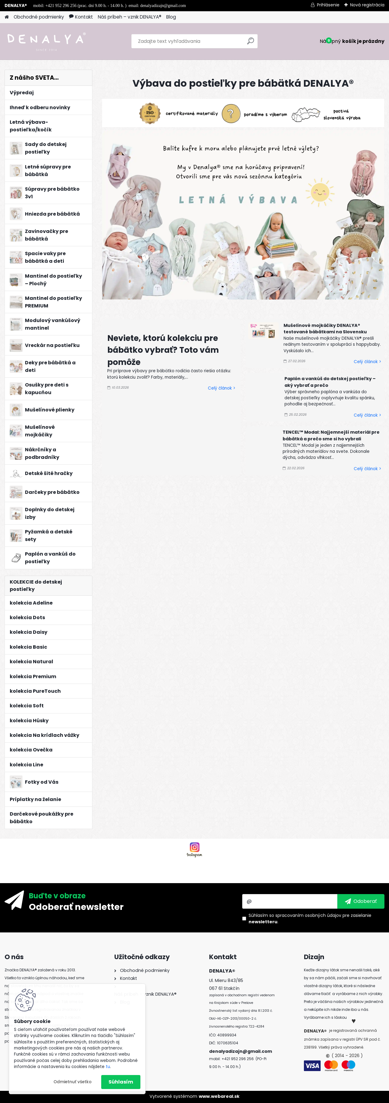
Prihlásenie (328, 5)
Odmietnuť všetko (72, 1082)
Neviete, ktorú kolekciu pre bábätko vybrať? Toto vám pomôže (163, 350)
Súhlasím (120, 1081)
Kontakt (81, 17)
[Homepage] (7, 17)
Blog (171, 17)
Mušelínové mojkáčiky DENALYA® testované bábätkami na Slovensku (325, 328)
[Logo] (46, 41)
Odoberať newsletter (76, 906)
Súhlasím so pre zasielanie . (310, 918)
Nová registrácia (367, 5)
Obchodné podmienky (39, 17)
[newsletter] (361, 901)
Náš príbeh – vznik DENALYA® (129, 17)
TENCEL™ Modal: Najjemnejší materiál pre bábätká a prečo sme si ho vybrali (331, 435)
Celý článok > (221, 388)
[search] (250, 43)
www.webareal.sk (219, 1096)
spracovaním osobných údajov (308, 915)
